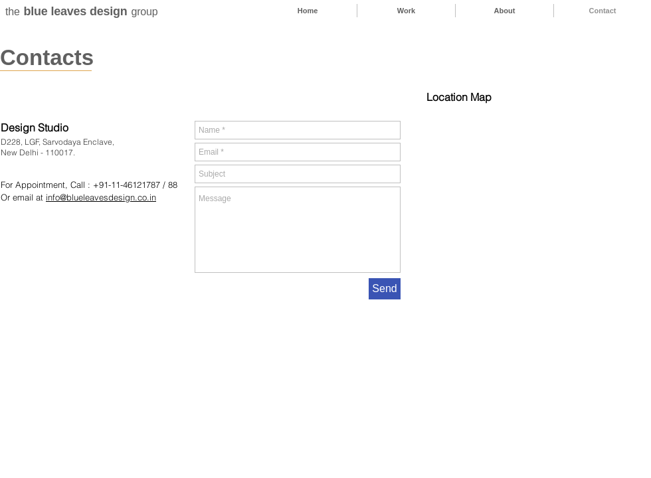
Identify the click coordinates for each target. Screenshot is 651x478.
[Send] (385, 288)
